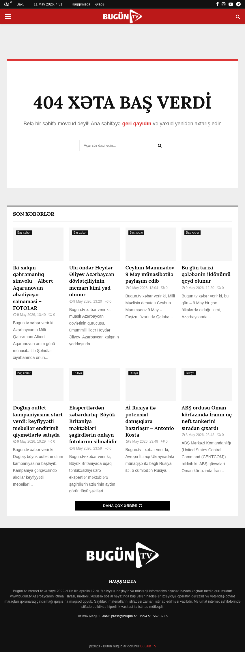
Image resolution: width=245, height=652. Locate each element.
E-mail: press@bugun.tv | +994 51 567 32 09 (134, 616)
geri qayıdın (136, 123)
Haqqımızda (81, 4)
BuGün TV (147, 646)
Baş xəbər (24, 232)
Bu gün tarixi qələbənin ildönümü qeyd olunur (206, 274)
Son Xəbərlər (33, 213)
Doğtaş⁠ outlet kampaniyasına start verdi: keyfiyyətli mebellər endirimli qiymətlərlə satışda (38, 421)
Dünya (78, 373)
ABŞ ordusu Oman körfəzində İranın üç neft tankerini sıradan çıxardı (207, 417)
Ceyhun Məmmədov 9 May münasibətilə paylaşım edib (150, 274)
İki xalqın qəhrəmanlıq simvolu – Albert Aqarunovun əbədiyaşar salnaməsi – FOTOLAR (33, 287)
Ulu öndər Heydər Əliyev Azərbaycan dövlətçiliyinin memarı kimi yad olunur (92, 281)
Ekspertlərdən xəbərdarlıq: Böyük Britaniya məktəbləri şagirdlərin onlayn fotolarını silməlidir (93, 424)
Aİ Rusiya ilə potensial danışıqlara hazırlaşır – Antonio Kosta (150, 421)
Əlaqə (99, 4)
